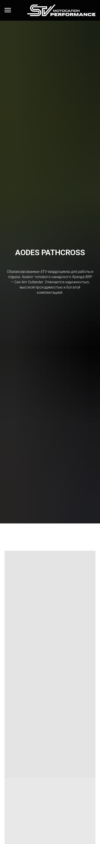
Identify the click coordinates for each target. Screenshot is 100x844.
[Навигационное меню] (8, 10)
